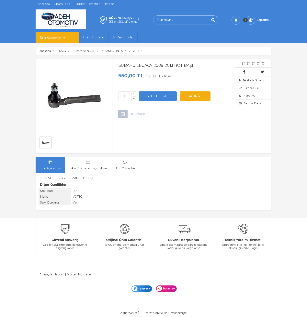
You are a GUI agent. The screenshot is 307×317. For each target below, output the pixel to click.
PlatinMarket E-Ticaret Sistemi (142, 313)
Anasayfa (46, 274)
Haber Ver (247, 95)
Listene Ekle (249, 87)
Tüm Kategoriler (51, 37)
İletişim (59, 274)
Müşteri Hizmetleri (79, 274)
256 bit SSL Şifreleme (123, 21)
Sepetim (264, 20)
